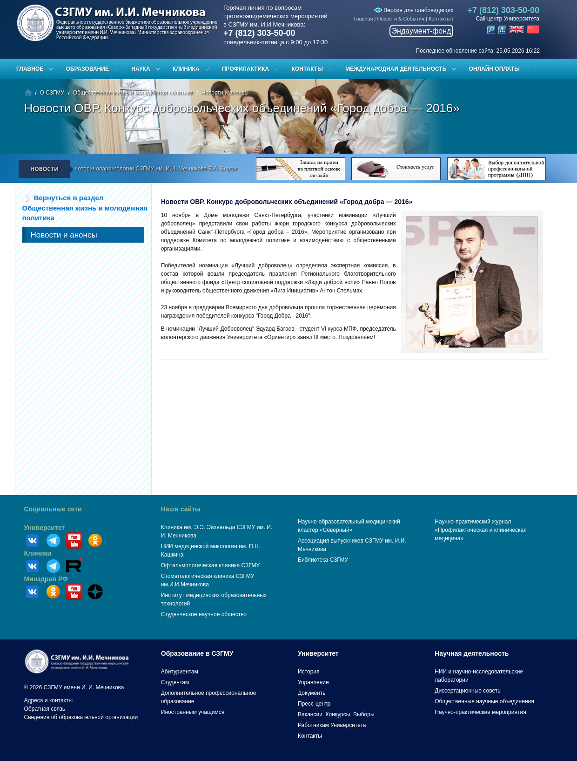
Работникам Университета (332, 725)
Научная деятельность (472, 653)
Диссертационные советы (468, 690)
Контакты (440, 18)
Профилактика (245, 69)
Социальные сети (53, 509)
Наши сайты (181, 509)
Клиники (38, 553)
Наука (140, 69)
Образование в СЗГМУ (197, 653)
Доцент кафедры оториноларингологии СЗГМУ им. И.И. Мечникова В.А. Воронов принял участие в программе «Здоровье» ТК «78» (210, 168)
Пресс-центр (314, 703)
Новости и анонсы (224, 92)
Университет (44, 527)
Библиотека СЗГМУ (323, 560)
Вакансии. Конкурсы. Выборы (336, 714)
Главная (363, 18)
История (309, 671)
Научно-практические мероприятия (480, 712)
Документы (312, 693)
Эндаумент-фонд (421, 31)
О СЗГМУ (52, 92)
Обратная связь (44, 709)
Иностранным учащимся (192, 712)
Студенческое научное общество (204, 614)
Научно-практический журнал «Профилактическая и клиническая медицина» (481, 530)
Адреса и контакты (48, 700)
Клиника (186, 69)
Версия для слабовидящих (413, 10)
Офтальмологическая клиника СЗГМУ (210, 565)
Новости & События (400, 18)
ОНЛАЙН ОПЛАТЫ (494, 69)
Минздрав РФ (46, 579)
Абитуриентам (179, 671)
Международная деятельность (395, 69)
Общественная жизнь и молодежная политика (133, 92)
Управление (313, 682)
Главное (29, 69)
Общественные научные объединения (484, 701)
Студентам (175, 682)
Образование (87, 69)
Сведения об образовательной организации (81, 717)
